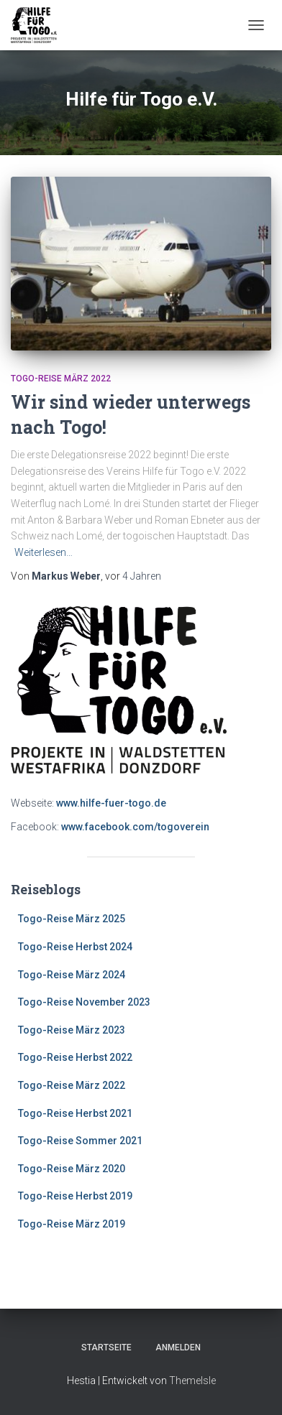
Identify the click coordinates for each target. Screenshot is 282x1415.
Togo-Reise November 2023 (84, 1002)
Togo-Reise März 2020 (71, 1168)
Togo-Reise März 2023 (71, 1030)
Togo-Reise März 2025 (71, 918)
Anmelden (178, 1347)
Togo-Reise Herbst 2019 (75, 1196)
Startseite (106, 1347)
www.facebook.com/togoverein (135, 826)
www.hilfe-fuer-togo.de (111, 803)
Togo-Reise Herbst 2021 (75, 1113)
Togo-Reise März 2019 (71, 1224)
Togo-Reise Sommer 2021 (80, 1140)
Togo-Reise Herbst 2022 (75, 1057)
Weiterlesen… (43, 552)
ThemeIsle (192, 1380)
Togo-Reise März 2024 (71, 974)
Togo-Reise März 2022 (61, 379)
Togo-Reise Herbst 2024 (75, 946)
